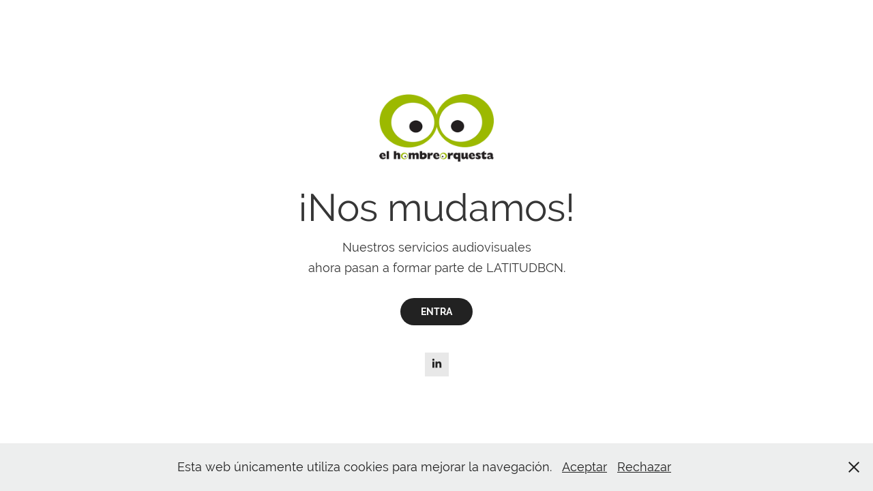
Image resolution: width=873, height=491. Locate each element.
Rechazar (644, 467)
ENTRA (436, 311)
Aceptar (584, 467)
